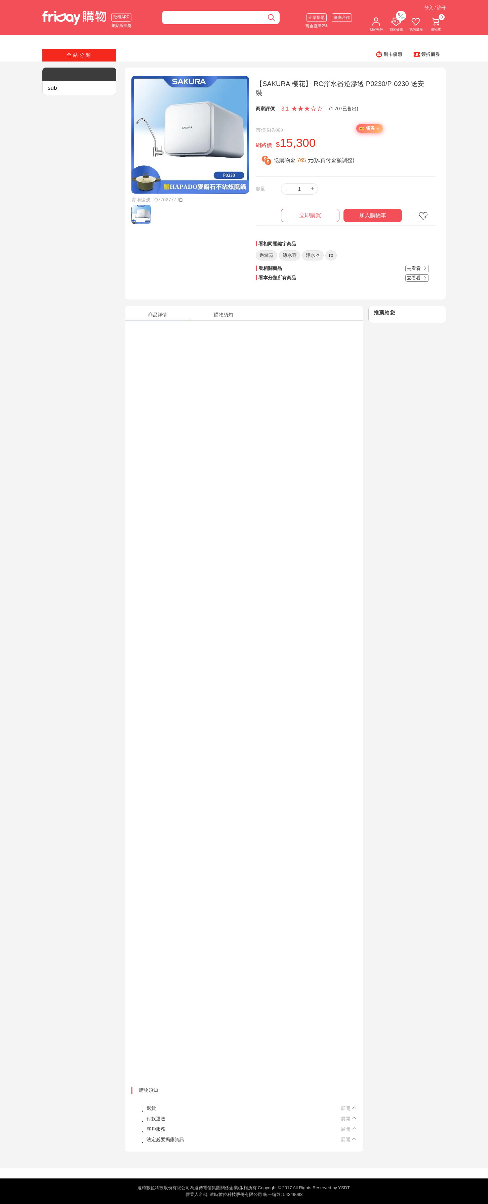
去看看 (417, 268)
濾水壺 (290, 255)
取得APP (121, 17)
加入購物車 (372, 215)
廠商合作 (342, 17)
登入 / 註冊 (435, 7)
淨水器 (313, 255)
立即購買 (310, 215)
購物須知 (148, 1090)
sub (52, 88)
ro (331, 255)
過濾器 (266, 255)
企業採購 (317, 17)
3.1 (285, 109)
